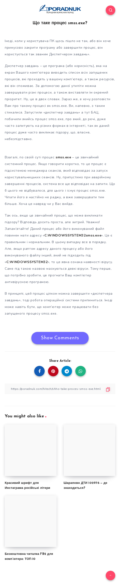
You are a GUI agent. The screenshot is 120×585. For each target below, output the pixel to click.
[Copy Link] (60, 388)
